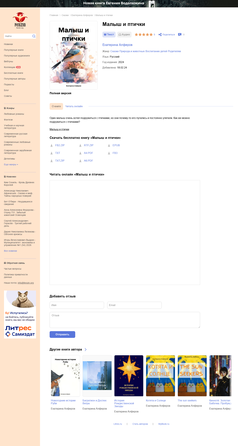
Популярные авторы (14, 78)
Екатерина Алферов (82, 15)
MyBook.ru (163, 424)
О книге (56, 106)
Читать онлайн (74, 106)
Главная (54, 15)
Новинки (8, 44)
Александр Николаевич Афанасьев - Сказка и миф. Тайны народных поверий (18, 193)
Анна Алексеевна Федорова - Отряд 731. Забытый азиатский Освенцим (19, 212)
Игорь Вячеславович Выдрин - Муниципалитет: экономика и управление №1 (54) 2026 (20, 242)
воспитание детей (156, 51)
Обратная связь (16, 263)
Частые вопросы (12, 268)
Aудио (126, 34)
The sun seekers (187, 400)
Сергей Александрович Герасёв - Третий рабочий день (17, 223)
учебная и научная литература (14, 126)
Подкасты (9, 84)
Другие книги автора (66, 349)
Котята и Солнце (156, 400)
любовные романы (14, 114)
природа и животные (132, 51)
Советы (8, 96)
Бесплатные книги (13, 73)
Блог (6, 90)
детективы (9, 158)
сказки (65, 15)
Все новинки (10, 251)
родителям (174, 51)
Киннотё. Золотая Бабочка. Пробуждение (223, 402)
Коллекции (9, 67)
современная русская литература (15, 135)
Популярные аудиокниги (17, 55)
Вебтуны (8, 61)
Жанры (10, 108)
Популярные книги (14, 50)
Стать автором (140, 424)
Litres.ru (118, 424)
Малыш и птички (59, 129)
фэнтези (8, 119)
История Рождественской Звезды (124, 403)
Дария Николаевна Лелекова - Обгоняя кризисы (20, 232)
